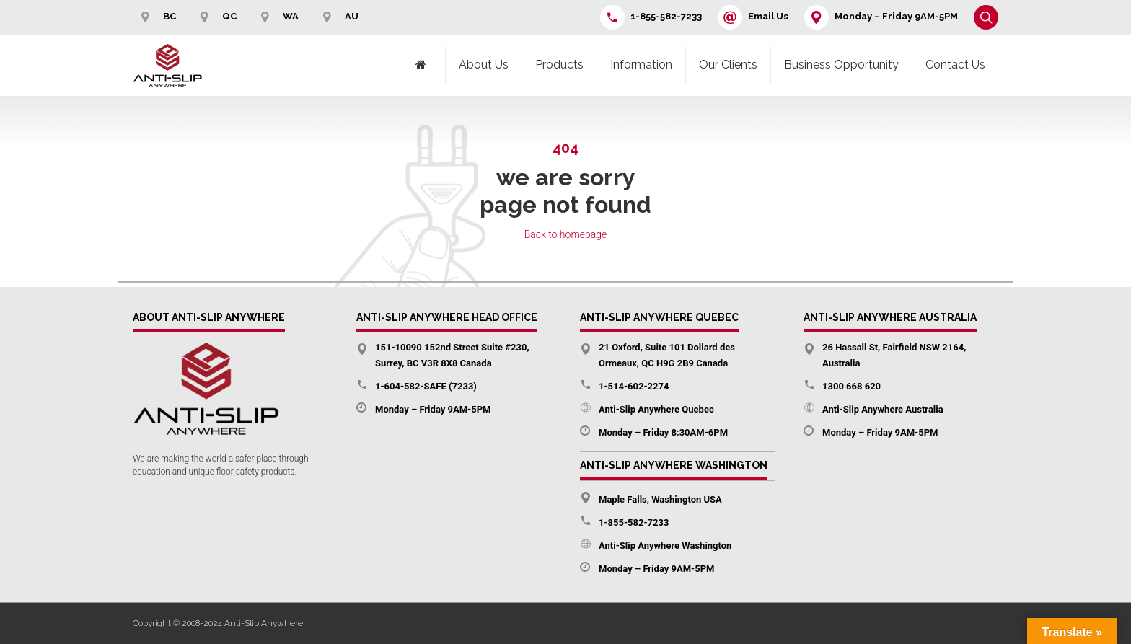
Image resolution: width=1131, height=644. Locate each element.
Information (641, 64)
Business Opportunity (841, 64)
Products (559, 64)
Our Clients (728, 64)
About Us (484, 64)
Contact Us (955, 64)
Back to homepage (565, 234)
